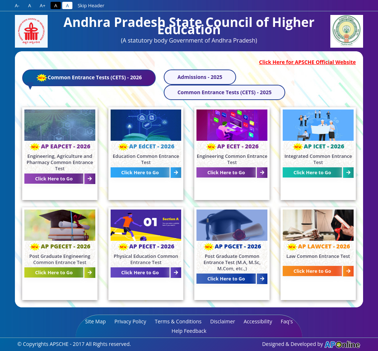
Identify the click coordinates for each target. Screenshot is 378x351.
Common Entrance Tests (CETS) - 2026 (84, 79)
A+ (42, 5)
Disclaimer (222, 321)
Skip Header (90, 5)
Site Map (95, 321)
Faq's (287, 321)
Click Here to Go (53, 178)
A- (17, 5)
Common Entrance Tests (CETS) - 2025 (225, 92)
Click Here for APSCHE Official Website (307, 62)
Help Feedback (189, 330)
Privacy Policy (130, 321)
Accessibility (258, 321)
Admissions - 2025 (200, 76)
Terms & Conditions (178, 321)
